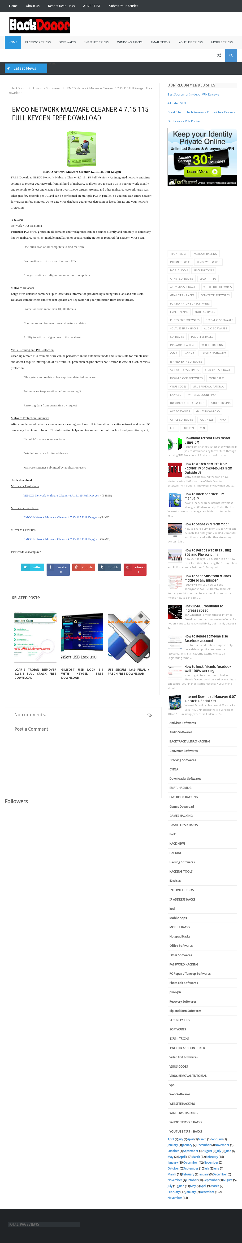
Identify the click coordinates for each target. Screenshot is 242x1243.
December (203, 1145)
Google (87, 567)
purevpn (188, 428)
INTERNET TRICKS (180, 262)
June (228, 1151)
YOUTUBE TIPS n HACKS (184, 328)
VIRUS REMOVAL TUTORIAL (208, 386)
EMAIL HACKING (179, 312)
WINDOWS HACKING (208, 262)
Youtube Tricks (191, 42)
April (171, 1139)
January (173, 1145)
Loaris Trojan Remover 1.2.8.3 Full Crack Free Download (35, 674)
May (170, 1157)
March (202, 1139)
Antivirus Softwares (183, 287)
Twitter (36, 567)
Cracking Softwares (218, 370)
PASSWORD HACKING (182, 345)
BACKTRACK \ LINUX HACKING (187, 403)
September (190, 1151)
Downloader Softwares (186, 378)
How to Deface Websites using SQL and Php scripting (208, 552)
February (217, 1139)
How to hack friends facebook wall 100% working (208, 669)
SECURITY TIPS (207, 278)
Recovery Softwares (219, 320)
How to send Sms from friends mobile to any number (208, 578)
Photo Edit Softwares (184, 320)
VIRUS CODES (178, 386)
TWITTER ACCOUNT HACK (201, 394)
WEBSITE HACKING (212, 345)
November (222, 1145)
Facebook (61, 569)
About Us (32, 6)
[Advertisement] (205, 216)
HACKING (188, 353)
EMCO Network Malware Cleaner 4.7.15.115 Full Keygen (61, 517)
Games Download (208, 411)
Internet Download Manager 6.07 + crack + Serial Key (210, 699)
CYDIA (173, 353)
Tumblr (113, 567)
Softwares (67, 42)
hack (223, 419)
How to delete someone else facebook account (206, 638)
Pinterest (139, 569)
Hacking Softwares (213, 353)
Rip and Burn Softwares (186, 361)
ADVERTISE (92, 6)
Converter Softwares (214, 295)
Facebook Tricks (38, 42)
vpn (202, 428)
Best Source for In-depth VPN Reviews (193, 94)
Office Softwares (181, 419)
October (173, 1151)
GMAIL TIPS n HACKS (182, 295)
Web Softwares (180, 411)
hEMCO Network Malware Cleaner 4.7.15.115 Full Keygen (61, 495)
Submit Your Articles (123, 6)
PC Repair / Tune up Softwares (190, 303)
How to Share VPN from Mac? (207, 524)
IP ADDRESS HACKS (201, 336)
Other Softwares (181, 278)
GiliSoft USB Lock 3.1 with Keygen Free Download (82, 674)
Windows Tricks (130, 42)
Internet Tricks (96, 42)
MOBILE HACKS (179, 270)
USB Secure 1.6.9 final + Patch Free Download (129, 672)
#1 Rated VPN (177, 103)
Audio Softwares (215, 328)
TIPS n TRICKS (178, 253)
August (207, 1151)
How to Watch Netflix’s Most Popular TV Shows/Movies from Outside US (208, 468)
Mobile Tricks (222, 42)
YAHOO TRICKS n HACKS (184, 370)
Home (13, 6)
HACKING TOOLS (204, 270)
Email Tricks (160, 42)
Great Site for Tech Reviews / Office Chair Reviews (201, 112)
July (180, 1139)
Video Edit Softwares (217, 287)
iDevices (175, 394)
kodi (173, 428)
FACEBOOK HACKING (205, 253)
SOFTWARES (177, 336)
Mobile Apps (216, 378)
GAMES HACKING (221, 403)
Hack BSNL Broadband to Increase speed (204, 608)
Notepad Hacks (205, 312)
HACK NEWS (206, 419)
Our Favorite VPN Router (184, 121)
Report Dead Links (61, 6)
